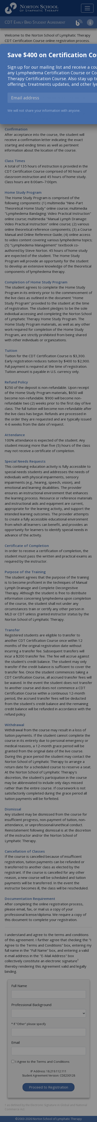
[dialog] (48, 84)
